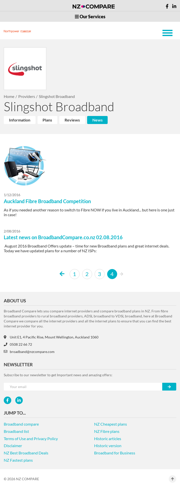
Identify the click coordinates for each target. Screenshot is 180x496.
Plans (47, 119)
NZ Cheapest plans (110, 424)
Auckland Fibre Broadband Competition (47, 201)
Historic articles (107, 438)
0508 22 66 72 (18, 344)
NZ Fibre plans (106, 431)
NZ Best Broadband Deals (26, 452)
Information (19, 119)
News (97, 119)
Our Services (90, 16)
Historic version (107, 445)
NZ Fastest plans (18, 460)
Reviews (72, 119)
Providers (26, 96)
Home (9, 96)
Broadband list (16, 431)
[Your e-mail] (83, 387)
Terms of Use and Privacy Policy (31, 438)
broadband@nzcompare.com (29, 351)
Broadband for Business (114, 452)
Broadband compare (21, 424)
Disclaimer (13, 445)
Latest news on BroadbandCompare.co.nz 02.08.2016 (63, 237)
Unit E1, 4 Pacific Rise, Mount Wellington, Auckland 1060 (51, 337)
